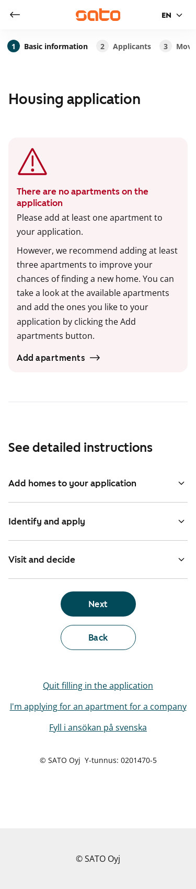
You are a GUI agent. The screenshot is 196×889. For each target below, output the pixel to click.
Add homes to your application (98, 483)
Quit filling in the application (98, 685)
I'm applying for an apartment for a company (98, 706)
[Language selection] (173, 15)
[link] (14, 14)
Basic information (47, 46)
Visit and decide (98, 559)
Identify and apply (98, 521)
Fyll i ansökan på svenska (98, 727)
